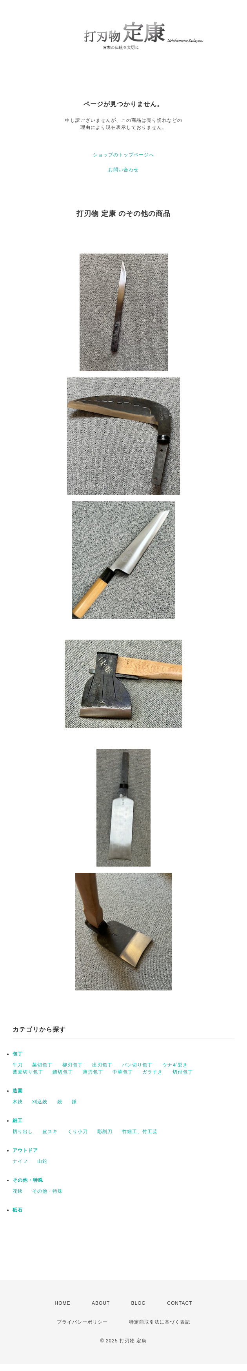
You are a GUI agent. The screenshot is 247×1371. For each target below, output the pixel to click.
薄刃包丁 (93, 1072)
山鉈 (42, 1161)
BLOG (138, 1303)
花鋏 (18, 1191)
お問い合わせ (123, 169)
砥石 (18, 1210)
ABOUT (101, 1303)
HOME (63, 1303)
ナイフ (20, 1161)
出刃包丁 (102, 1065)
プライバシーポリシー (82, 1322)
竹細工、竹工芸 (140, 1131)
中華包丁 (123, 1072)
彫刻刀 (105, 1131)
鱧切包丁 (63, 1072)
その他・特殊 (28, 1180)
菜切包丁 (42, 1065)
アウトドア (25, 1150)
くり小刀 (77, 1131)
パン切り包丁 (137, 1065)
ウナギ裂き (175, 1065)
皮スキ (50, 1131)
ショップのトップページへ (123, 155)
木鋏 (18, 1101)
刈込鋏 (39, 1101)
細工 (18, 1120)
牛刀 (18, 1065)
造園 (18, 1091)
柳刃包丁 (72, 1065)
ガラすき (152, 1072)
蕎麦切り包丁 (28, 1072)
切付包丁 (183, 1072)
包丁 (18, 1054)
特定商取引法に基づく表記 (159, 1322)
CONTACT (179, 1303)
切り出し (23, 1131)
